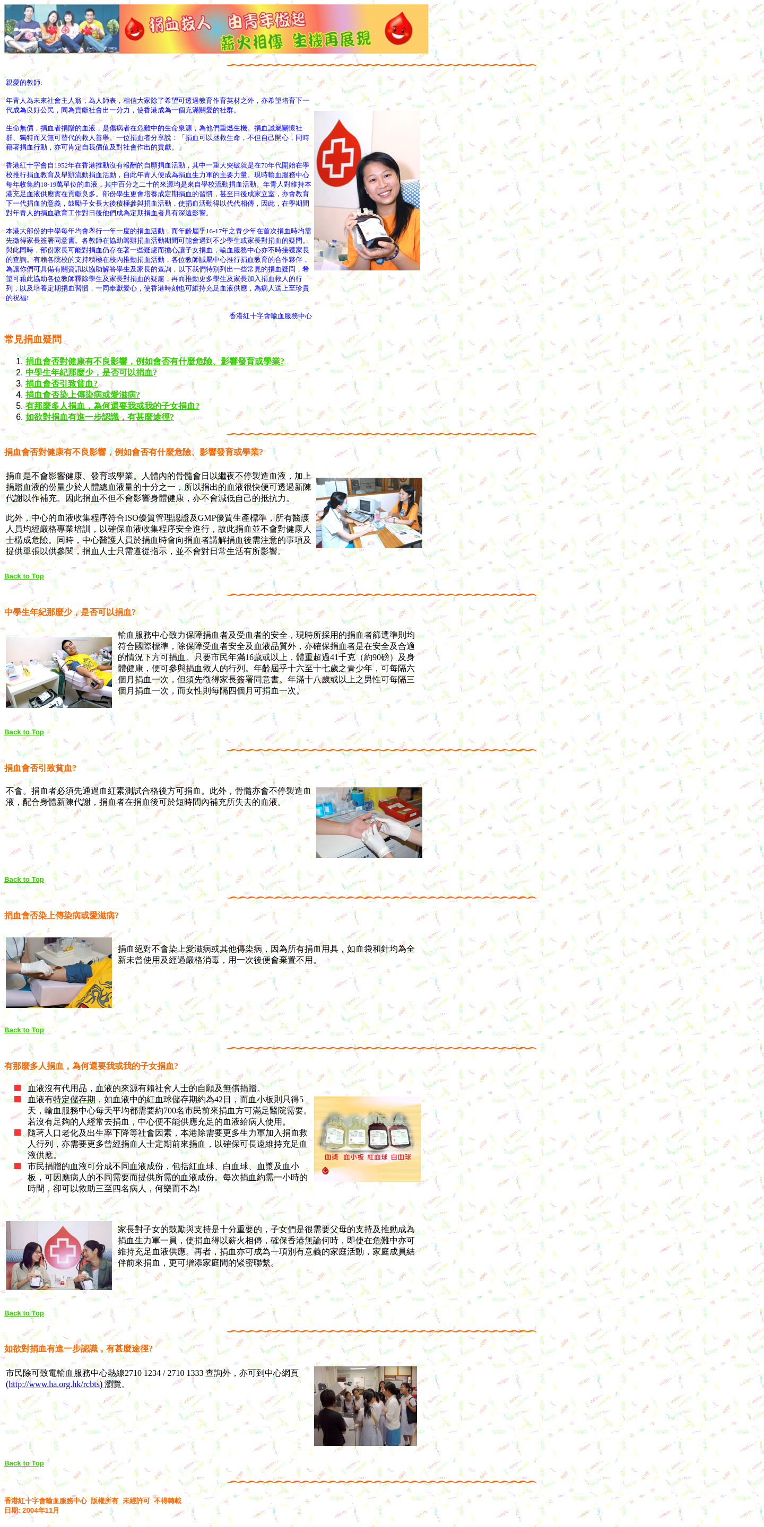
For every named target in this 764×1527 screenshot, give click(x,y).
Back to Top (24, 576)
